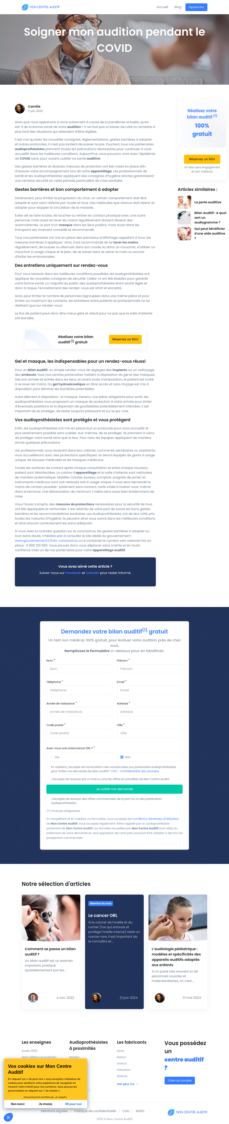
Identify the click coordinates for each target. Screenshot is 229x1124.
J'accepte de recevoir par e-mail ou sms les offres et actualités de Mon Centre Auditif (110, 779)
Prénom (122, 661)
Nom (49, 661)
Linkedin (92, 573)
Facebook (73, 573)
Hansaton (123, 1070)
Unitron (122, 1063)
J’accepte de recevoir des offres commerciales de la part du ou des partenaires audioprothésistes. (106, 801)
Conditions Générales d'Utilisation (155, 819)
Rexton (121, 1057)
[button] (8, 1117)
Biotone (122, 1076)
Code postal (54, 725)
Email (121, 682)
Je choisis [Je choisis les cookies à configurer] (45, 1104)
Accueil (162, 7)
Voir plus (127, 1084)
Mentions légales (54, 1111)
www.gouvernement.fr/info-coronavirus (47, 540)
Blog (177, 7)
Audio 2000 (29, 1051)
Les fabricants (132, 1042)
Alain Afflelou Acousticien (39, 1057)
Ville (120, 725)
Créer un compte (180, 1080)
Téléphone (53, 682)
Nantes (74, 1057)
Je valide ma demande (114, 789)
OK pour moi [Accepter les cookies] (73, 1104)
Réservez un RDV (125, 339)
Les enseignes (36, 1042)
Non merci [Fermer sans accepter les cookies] (17, 1104)
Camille (34, 106)
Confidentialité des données (139, 771)
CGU (114, 771)
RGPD (140, 1111)
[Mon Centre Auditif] (41, 7)
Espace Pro (196, 7)
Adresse (122, 703)
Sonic (121, 1051)
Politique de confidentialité (95, 1111)
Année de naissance (60, 703)
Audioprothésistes (90, 1045)
